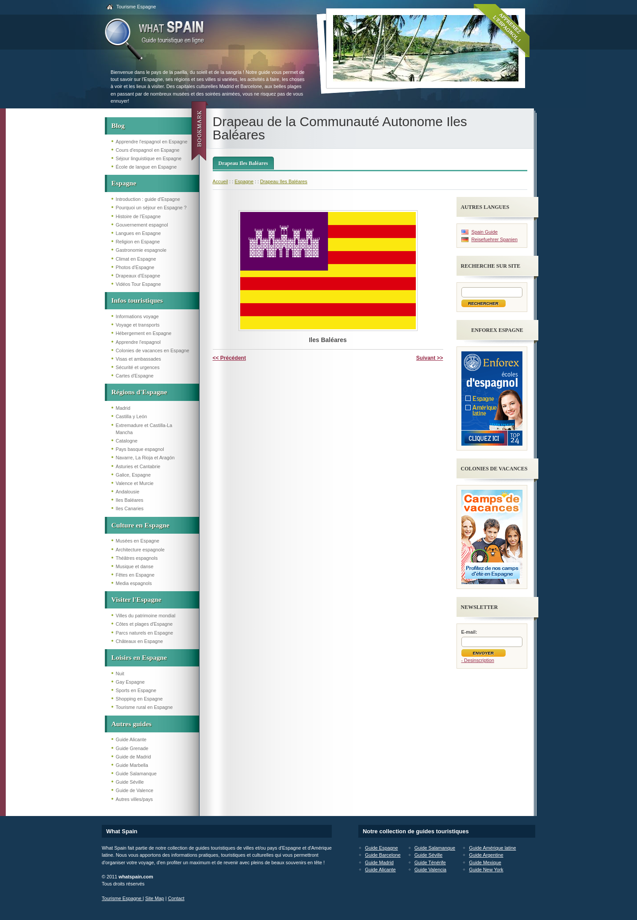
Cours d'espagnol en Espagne (148, 150)
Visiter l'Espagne (136, 599)
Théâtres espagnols (137, 558)
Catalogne (127, 440)
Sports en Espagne (136, 690)
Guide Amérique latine (492, 848)
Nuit (120, 673)
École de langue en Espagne (146, 166)
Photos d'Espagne (135, 267)
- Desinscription (477, 660)
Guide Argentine (486, 855)
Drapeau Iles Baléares (243, 163)
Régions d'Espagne (139, 392)
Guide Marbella (132, 765)
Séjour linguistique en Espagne (149, 158)
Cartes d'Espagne (135, 375)
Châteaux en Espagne (139, 641)
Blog (118, 125)
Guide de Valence (134, 790)
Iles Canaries (130, 508)
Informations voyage (137, 316)
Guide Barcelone (382, 855)
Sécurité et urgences (138, 367)
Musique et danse (134, 566)
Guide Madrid (379, 862)
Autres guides (131, 724)
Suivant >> (429, 358)
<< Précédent (229, 358)
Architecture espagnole (140, 549)
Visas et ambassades (138, 359)
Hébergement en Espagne (144, 333)
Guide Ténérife (430, 862)
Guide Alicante (131, 739)
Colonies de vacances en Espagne (152, 350)
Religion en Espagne (138, 241)
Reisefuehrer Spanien (495, 239)
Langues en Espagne (138, 233)
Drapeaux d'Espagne (138, 275)
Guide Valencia (430, 869)
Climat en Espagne (136, 259)
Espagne (123, 183)
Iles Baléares (129, 500)
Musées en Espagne (137, 540)
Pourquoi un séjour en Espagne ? (151, 207)
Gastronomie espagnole (141, 250)
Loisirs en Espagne (139, 657)
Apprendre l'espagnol (138, 342)
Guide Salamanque (136, 773)
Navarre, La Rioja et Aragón (145, 457)
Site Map (154, 898)
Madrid (123, 408)
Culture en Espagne (140, 525)
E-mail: (469, 632)
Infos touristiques (137, 300)
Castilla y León (131, 416)
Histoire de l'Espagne (138, 216)
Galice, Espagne (133, 474)
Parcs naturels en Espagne (144, 632)
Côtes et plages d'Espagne (144, 624)
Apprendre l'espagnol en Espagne (152, 141)
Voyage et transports (138, 324)
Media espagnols (134, 583)
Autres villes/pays (134, 799)
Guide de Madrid (133, 756)
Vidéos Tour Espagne (138, 284)
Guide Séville (130, 782)
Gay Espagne (130, 682)
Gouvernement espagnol (142, 224)
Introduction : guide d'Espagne (148, 199)
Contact (176, 898)
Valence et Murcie (135, 483)
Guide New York (486, 869)
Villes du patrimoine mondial (146, 615)
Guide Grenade (132, 748)
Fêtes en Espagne (135, 574)
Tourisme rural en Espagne (144, 707)
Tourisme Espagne (136, 6)
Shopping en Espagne (139, 698)
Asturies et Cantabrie (138, 466)
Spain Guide (485, 232)
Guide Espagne (381, 848)
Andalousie (127, 491)
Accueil (220, 181)
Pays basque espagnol (140, 449)
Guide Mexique (485, 862)
